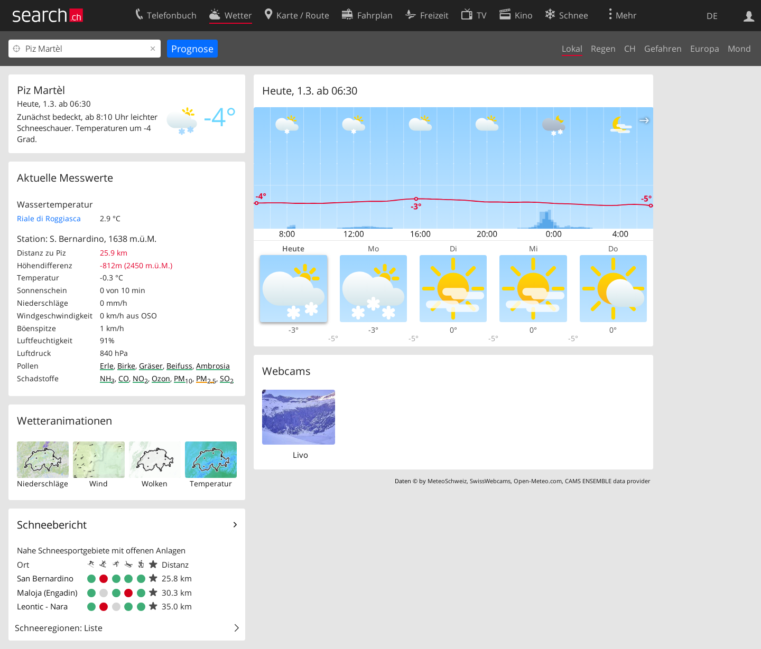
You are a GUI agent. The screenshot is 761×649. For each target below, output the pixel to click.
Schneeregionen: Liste (59, 628)
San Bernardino (45, 578)
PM (183, 378)
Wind (98, 483)
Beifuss (179, 366)
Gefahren (663, 48)
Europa (704, 48)
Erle (107, 366)
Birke (126, 366)
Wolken (155, 483)
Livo (300, 454)
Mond (739, 48)
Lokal (572, 48)
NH (107, 378)
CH (630, 48)
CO (123, 378)
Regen (603, 48)
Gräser (151, 366)
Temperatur (211, 483)
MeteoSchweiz (447, 481)
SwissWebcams (490, 481)
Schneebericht (52, 525)
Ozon (161, 378)
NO (140, 378)
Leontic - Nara (42, 606)
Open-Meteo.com (538, 481)
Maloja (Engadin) (47, 592)
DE (712, 16)
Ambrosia (213, 366)
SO (227, 378)
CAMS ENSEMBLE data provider (607, 481)
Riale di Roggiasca (49, 218)
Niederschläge (42, 483)
